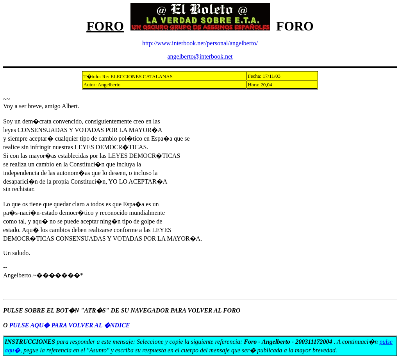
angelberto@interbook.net (199, 56)
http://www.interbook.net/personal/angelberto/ (200, 43)
